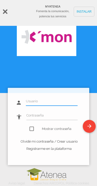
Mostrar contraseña (53, 129)
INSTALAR (84, 11)
